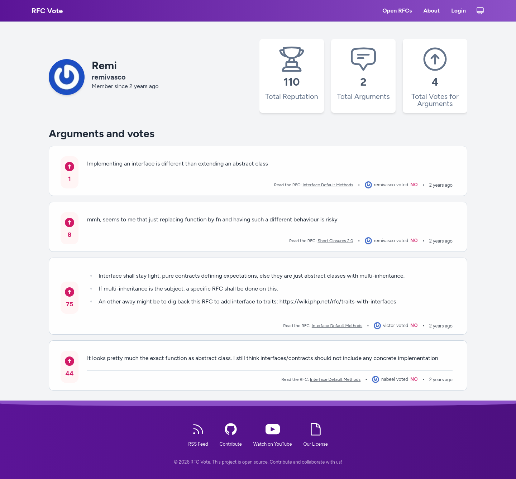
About (431, 11)
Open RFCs (397, 11)
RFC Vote (47, 10)
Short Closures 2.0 (335, 240)
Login (458, 11)
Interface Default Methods (327, 184)
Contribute (281, 462)
